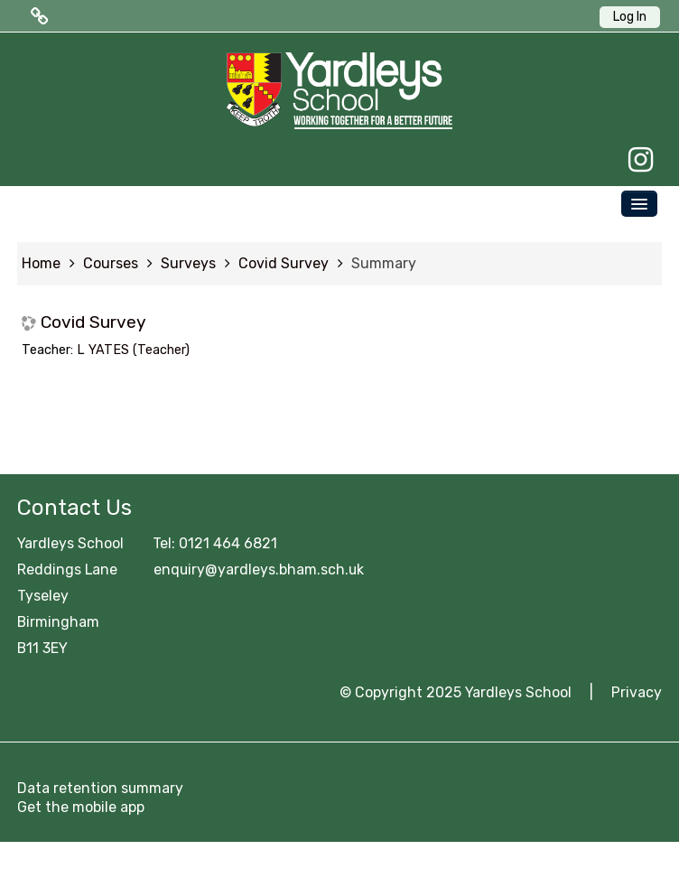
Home (41, 263)
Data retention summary (100, 788)
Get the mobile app (80, 807)
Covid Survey (93, 322)
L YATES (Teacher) (133, 350)
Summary (383, 263)
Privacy (636, 692)
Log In (629, 16)
